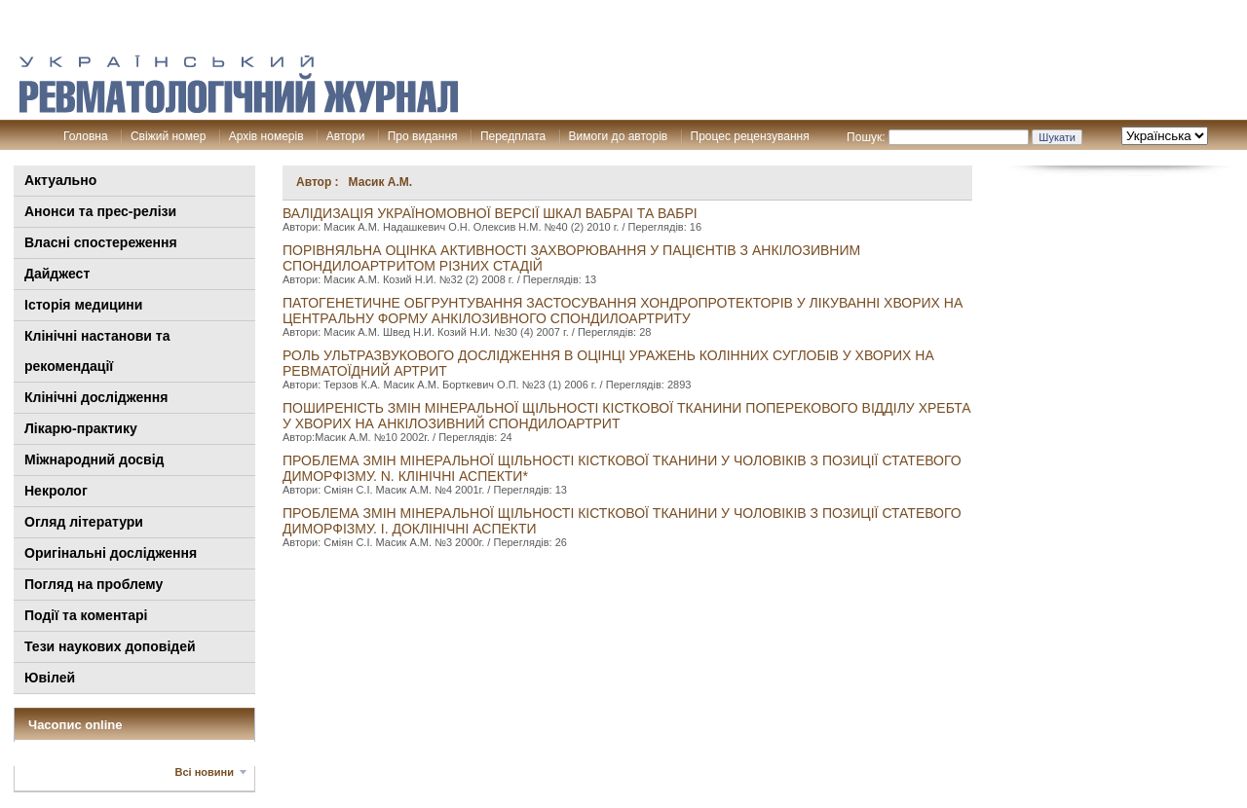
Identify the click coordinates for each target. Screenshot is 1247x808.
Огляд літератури (83, 522)
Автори (345, 136)
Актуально (60, 180)
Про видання (423, 136)
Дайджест (57, 273)
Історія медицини (83, 304)
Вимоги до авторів (618, 136)
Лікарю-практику (80, 428)
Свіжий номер (168, 136)
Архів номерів (266, 136)
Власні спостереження (100, 242)
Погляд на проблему (93, 584)
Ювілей (49, 677)
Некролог (56, 490)
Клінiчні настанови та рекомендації (97, 351)
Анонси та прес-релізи (100, 211)
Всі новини (204, 772)
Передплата (513, 136)
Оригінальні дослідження (110, 553)
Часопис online (75, 724)
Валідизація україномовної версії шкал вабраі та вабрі (490, 213)
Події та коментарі (85, 615)
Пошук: (866, 137)
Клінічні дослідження (96, 397)
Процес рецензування (750, 136)
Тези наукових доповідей (110, 646)
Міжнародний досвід (94, 459)
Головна (85, 136)
